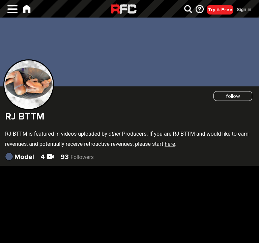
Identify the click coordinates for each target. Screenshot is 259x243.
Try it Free (220, 9)
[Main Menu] (12, 11)
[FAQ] (200, 10)
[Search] (188, 10)
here (170, 144)
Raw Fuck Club (124, 10)
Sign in (244, 9)
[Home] (26, 10)
